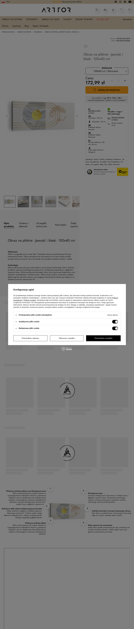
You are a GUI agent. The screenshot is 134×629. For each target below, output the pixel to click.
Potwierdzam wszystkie (103, 338)
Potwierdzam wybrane (30, 338)
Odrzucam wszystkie (67, 338)
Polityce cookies (30, 300)
